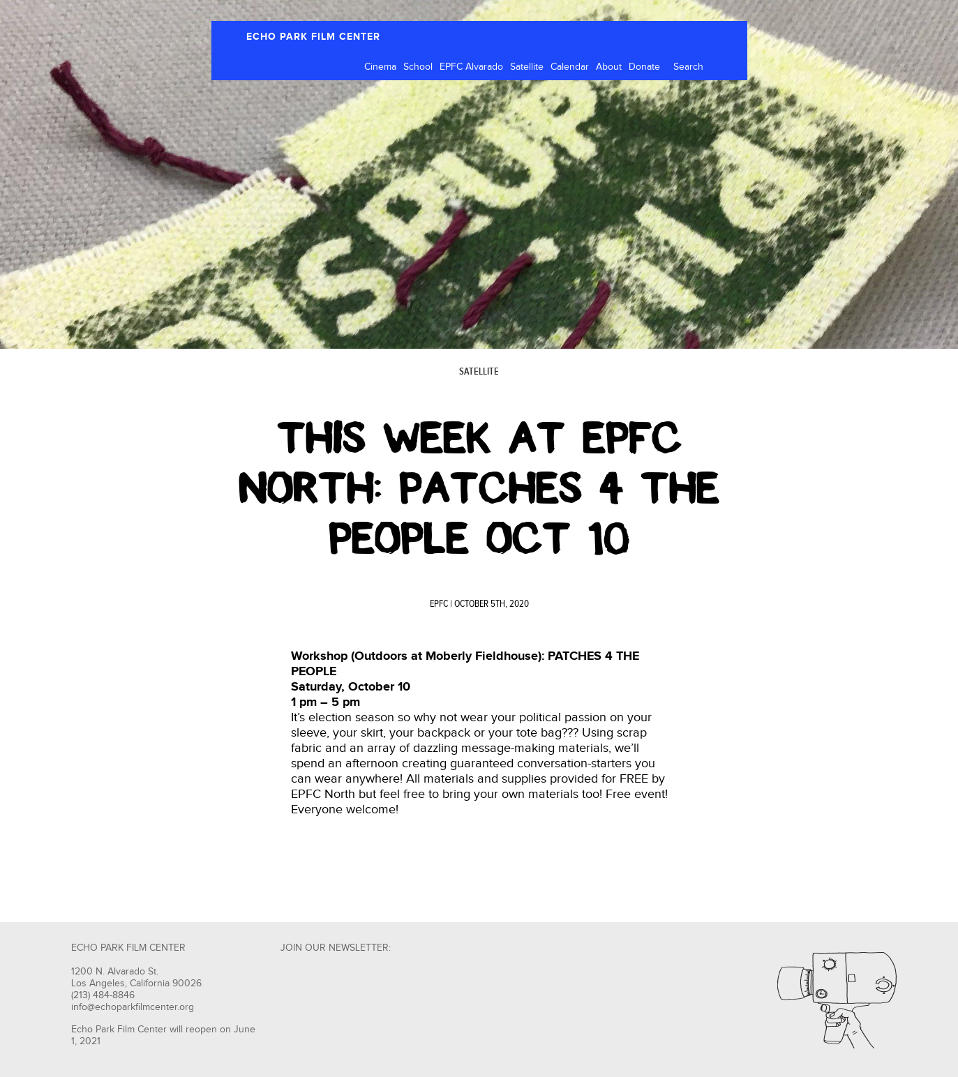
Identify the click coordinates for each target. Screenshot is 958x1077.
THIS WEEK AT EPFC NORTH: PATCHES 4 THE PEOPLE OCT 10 (479, 488)
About (609, 67)
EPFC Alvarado (471, 67)
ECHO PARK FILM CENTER (313, 37)
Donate (644, 67)
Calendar (570, 67)
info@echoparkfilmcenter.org (132, 1007)
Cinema (380, 67)
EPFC (439, 604)
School (418, 67)
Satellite (527, 67)
